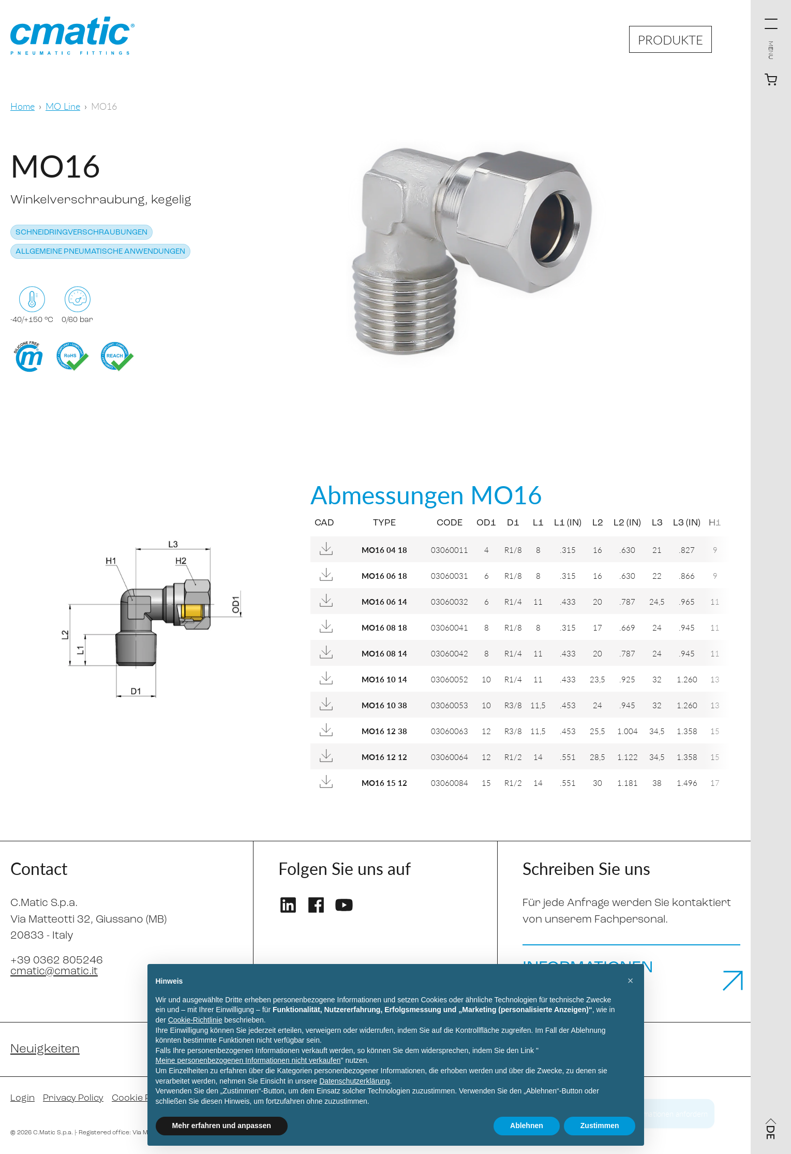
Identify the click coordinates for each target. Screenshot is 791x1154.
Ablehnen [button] (526, 1125)
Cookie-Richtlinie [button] (195, 1020)
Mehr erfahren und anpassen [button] (221, 1125)
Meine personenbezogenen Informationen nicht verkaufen (248, 1060)
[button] (630, 980)
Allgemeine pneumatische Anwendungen (100, 252)
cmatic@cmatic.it (54, 971)
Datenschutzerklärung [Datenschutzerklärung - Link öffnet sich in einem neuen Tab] (354, 1081)
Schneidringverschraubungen (81, 233)
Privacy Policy (73, 1098)
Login (22, 1098)
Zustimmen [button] (599, 1125)
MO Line (63, 105)
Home (22, 105)
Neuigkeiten (45, 1049)
